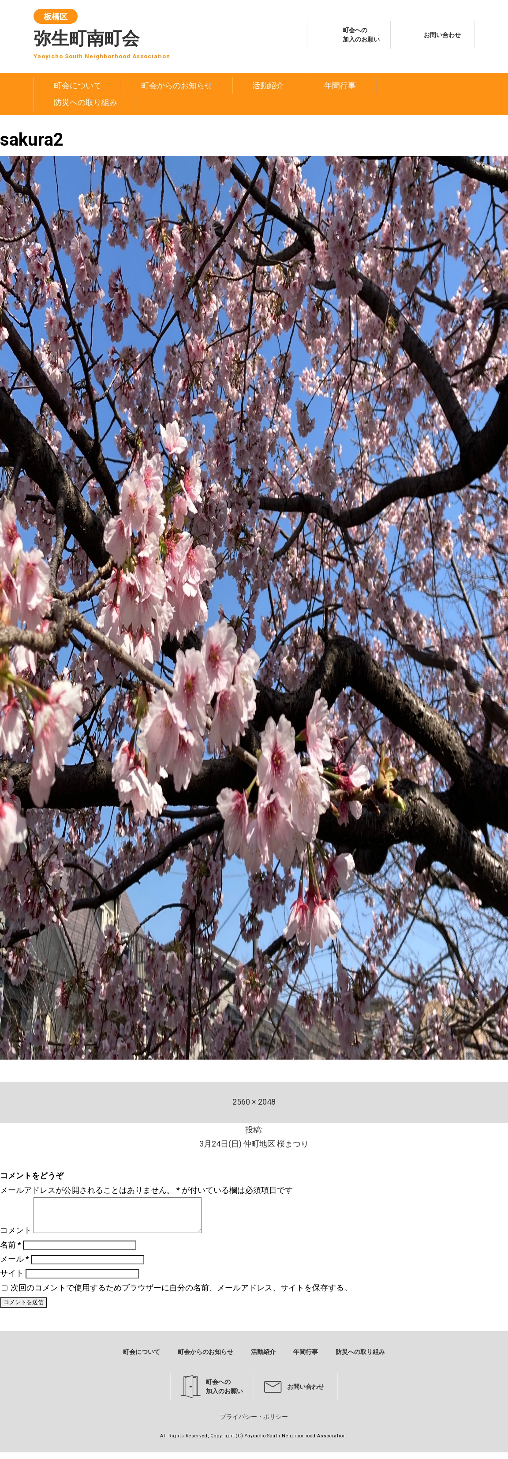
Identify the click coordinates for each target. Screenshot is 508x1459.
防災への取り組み (85, 102)
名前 (10, 1251)
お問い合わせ (442, 34)
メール (14, 1265)
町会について (77, 85)
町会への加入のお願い (361, 34)
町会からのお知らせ (177, 85)
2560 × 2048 (254, 1101)
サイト (12, 1279)
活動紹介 (268, 85)
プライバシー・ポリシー (254, 1423)
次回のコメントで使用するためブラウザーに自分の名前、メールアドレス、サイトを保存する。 (181, 1294)
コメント (16, 1236)
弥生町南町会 (102, 36)
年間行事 (340, 85)
